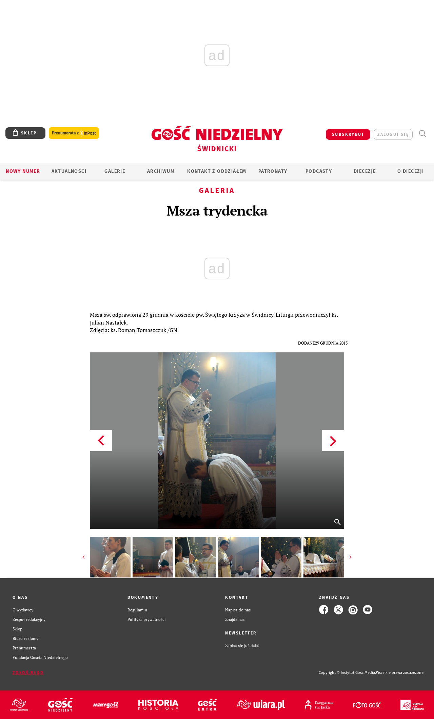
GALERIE (114, 171)
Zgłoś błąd (28, 672)
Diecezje (365, 171)
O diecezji (410, 171)
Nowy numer (23, 171)
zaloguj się (393, 134)
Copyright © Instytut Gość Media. (347, 672)
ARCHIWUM (161, 171)
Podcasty (318, 171)
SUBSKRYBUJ (348, 134)
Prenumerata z (74, 133)
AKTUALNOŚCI (69, 171)
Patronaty (273, 171)
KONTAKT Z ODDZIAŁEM (216, 171)
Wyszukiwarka (422, 133)
